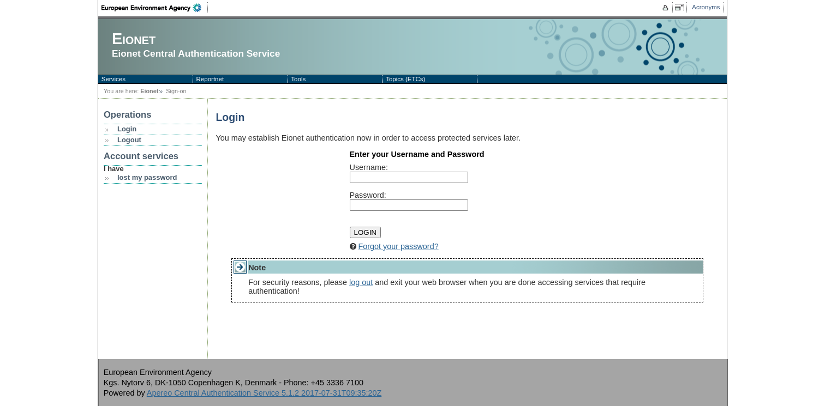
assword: (368, 195)
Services (113, 79)
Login (126, 129)
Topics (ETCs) (405, 79)
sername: (369, 167)
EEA (154, 7)
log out (361, 282)
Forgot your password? (398, 246)
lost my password (147, 177)
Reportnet (210, 79)
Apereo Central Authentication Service (264, 393)
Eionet (149, 91)
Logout (129, 140)
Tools (298, 79)
